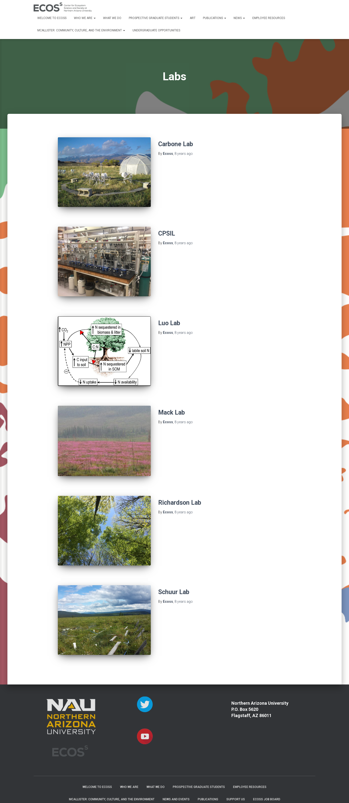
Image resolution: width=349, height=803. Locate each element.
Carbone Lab (175, 144)
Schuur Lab (173, 575)
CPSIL (166, 230)
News (239, 18)
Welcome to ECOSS (51, 18)
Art (193, 18)
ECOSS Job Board (266, 779)
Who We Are (85, 18)
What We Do (112, 18)
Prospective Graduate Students (155, 18)
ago (183, 154)
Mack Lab (171, 402)
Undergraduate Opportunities (156, 30)
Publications (214, 18)
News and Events (176, 779)
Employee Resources (268, 18)
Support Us (235, 779)
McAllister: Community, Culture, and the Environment (81, 30)
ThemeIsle (307, 792)
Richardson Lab (179, 489)
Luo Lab (169, 316)
